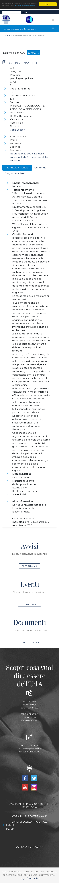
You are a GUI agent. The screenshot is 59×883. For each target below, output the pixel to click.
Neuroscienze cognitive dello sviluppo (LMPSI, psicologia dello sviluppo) (29, 157)
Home (7, 35)
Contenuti (40, 167)
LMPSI (10, 825)
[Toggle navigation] (54, 12)
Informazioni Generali (17, 167)
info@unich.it (32, 745)
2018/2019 (33, 52)
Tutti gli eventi (29, 604)
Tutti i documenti (29, 642)
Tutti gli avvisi (29, 566)
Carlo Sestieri (17, 129)
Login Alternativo (29, 878)
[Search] (11, 12)
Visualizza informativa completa (25, 6)
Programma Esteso (16, 173)
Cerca (24, 12)
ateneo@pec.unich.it (32, 748)
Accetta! (47, 4)
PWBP (10, 828)
